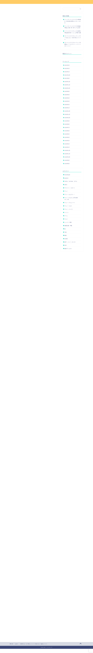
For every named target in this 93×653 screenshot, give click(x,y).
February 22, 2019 (30, 331)
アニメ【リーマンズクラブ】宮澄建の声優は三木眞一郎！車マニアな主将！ (72, 27)
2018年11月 (67, 153)
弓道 (65, 232)
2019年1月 (67, 147)
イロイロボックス (15, 2)
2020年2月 (67, 104)
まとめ (20, 116)
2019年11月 (67, 114)
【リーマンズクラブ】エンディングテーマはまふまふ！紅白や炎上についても (72, 38)
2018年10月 (67, 157)
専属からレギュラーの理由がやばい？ (27, 109)
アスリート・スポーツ (69, 187)
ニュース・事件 (68, 222)
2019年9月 (67, 120)
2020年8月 (67, 91)
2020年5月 (67, 94)
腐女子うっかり (68, 248)
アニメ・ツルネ (68, 205)
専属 (39, 578)
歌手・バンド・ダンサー (70, 242)
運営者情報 (79, 2)
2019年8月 (67, 124)
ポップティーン (24, 578)
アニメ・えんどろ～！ (69, 194)
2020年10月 (67, 88)
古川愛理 (35, 578)
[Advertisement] (34, 132)
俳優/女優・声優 (68, 225)
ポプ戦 (30, 578)
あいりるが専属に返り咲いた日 (27, 111)
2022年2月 (67, 68)
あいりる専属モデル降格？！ (25, 107)
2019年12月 (67, 111)
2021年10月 (67, 75)
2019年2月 (67, 143)
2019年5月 (67, 134)
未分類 (66, 238)
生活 (65, 245)
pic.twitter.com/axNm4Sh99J (24, 430)
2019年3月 (67, 140)
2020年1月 (67, 107)
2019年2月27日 (33, 434)
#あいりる (19, 405)
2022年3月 (67, 65)
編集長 (43, 578)
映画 (65, 235)
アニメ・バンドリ (68, 209)
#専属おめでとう (33, 405)
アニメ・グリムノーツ (69, 202)
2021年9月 (67, 78)
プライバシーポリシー (69, 2)
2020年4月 (67, 98)
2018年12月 (67, 150)
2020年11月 (67, 84)
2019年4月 (67, 137)
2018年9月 (67, 160)
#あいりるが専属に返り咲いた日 (21, 322)
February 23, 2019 (33, 409)
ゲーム (66, 215)
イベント (66, 212)
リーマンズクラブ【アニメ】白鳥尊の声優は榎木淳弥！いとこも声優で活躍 (72, 32)
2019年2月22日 (29, 371)
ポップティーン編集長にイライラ (26, 114)
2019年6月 (67, 130)
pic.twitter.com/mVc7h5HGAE (25, 88)
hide (38, 102)
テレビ (66, 219)
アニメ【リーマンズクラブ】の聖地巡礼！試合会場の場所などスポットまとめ (72, 21)
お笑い (66, 184)
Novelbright (67, 174)
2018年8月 (67, 163)
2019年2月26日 (34, 450)
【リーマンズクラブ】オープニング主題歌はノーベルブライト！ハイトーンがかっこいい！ (72, 44)
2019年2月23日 (37, 347)
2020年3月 (67, 101)
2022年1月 (67, 71)
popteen (13, 8)
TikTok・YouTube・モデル (70, 181)
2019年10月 (67, 117)
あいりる (19, 578)
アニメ (66, 191)
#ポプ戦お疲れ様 (25, 405)
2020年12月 (67, 81)
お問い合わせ (48, 2)
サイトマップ (57, 2)
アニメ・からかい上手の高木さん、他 (71, 198)
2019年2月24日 (29, 92)
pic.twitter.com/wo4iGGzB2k (43, 405)
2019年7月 (67, 127)
